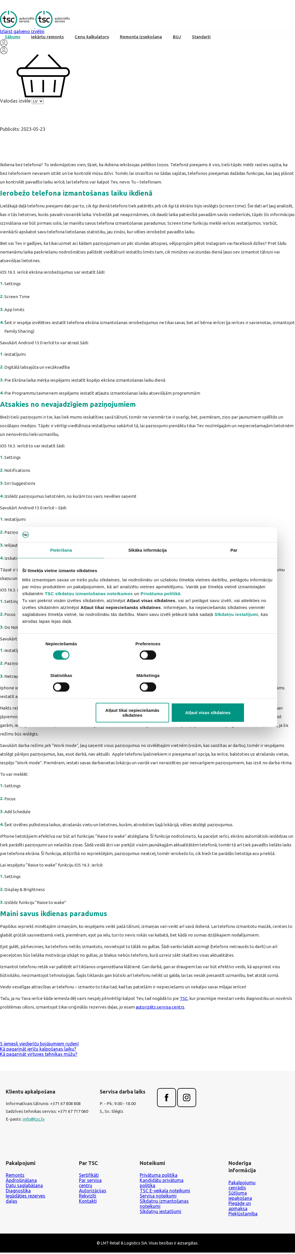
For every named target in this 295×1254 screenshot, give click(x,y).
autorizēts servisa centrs (160, 1009)
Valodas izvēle (15, 102)
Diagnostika (18, 1192)
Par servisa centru (90, 1184)
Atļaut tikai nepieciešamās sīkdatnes (147, 696)
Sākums (12, 38)
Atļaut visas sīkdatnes (231, 696)
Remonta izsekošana (141, 38)
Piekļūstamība (243, 1215)
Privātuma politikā (160, 609)
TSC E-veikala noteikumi (165, 1192)
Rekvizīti (87, 1197)
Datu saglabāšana (24, 1186)
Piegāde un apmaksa (239, 1207)
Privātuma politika (158, 1176)
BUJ (177, 38)
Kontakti (88, 1202)
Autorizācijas (92, 1192)
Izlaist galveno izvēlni (22, 32)
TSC (184, 1000)
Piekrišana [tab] (61, 566)
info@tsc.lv (33, 1121)
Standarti (201, 38)
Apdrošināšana (21, 1181)
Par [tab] (234, 566)
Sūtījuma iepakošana (240, 1197)
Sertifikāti (89, 1176)
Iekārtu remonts (47, 38)
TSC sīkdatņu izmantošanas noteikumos (89, 609)
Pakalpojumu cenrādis (242, 1186)
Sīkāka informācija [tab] (147, 566)
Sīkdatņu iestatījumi (236, 630)
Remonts (15, 1176)
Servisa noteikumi (158, 1197)
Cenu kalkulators (92, 38)
